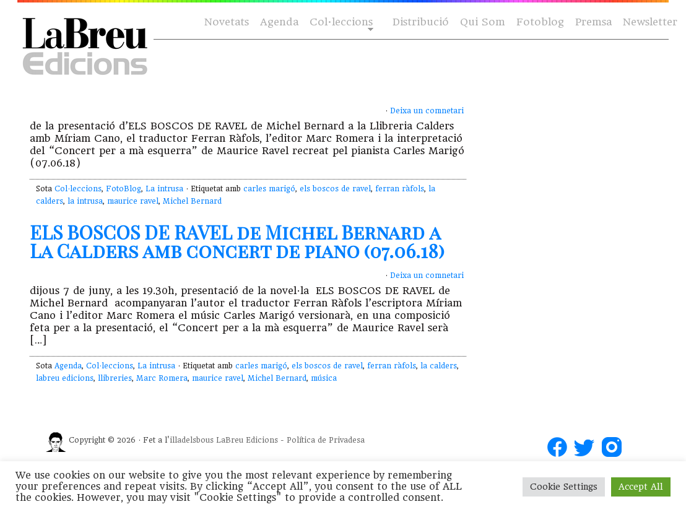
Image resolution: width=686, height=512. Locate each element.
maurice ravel (132, 201)
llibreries (115, 378)
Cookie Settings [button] (563, 487)
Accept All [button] (641, 487)
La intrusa (164, 188)
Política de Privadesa (326, 440)
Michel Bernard (192, 201)
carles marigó (269, 188)
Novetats (226, 22)
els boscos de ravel (335, 188)
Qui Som (482, 22)
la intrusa (85, 201)
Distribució (421, 22)
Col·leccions (340, 22)
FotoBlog (123, 188)
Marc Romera (162, 378)
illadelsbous (192, 440)
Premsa (593, 22)
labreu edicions (64, 378)
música (324, 378)
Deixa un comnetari (427, 110)
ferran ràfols (399, 188)
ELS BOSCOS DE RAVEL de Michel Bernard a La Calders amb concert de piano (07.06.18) (237, 241)
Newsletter (650, 22)
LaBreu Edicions (247, 440)
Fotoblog (540, 22)
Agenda (279, 22)
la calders (438, 366)
